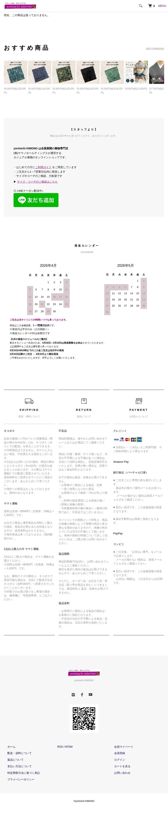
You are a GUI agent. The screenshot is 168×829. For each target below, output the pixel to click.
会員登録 (116, 753)
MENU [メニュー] (162, 5)
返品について (12, 760)
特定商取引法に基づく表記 (20, 773)
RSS (60, 747)
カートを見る (119, 766)
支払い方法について (16, 766)
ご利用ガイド (43, 167)
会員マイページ (120, 747)
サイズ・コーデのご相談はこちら (37, 182)
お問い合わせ (119, 773)
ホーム (8, 747)
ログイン (116, 760)
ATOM (69, 747)
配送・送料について (16, 753)
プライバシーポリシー (17, 780)
